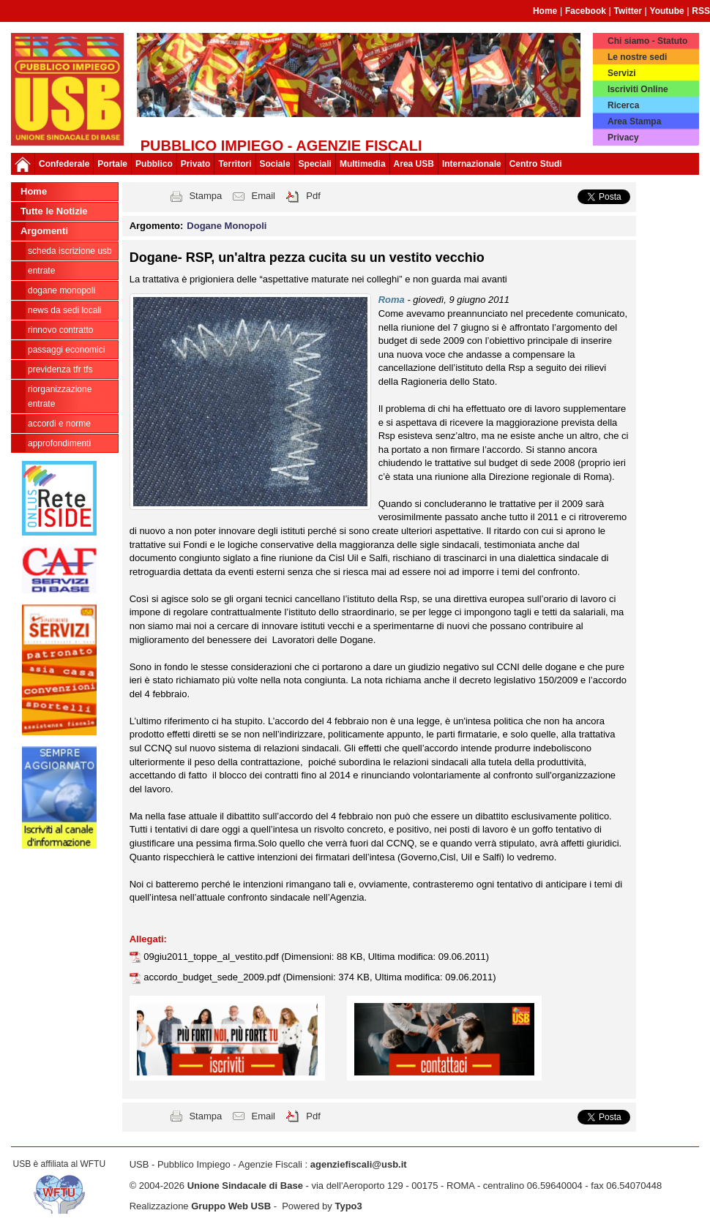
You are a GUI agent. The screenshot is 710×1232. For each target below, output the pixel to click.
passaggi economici (66, 350)
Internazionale (471, 164)
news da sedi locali (65, 310)
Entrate (41, 271)
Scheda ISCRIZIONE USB (70, 251)
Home (545, 11)
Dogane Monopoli (61, 290)
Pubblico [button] (154, 164)
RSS (701, 11)
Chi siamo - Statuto (647, 41)
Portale (112, 164)
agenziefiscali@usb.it (358, 1164)
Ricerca (623, 105)
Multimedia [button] (363, 164)
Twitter (628, 11)
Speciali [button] (315, 164)
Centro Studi (535, 164)
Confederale (64, 164)
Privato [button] (196, 164)
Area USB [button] (414, 164)
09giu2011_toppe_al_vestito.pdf (212, 956)
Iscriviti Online (638, 89)
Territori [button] (234, 164)
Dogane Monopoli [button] (226, 225)
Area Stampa (634, 121)
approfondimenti (59, 443)
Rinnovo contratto (60, 330)
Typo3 (348, 1206)
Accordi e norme (59, 423)
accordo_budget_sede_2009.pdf (213, 977)
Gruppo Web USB (231, 1206)
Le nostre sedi (637, 57)
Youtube (667, 11)
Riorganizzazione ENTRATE (59, 396)
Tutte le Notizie (53, 211)
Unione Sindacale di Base (245, 1185)
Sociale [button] (275, 164)
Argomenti (44, 230)
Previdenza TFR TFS (60, 369)
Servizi (622, 73)
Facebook (585, 11)
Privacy (623, 137)
